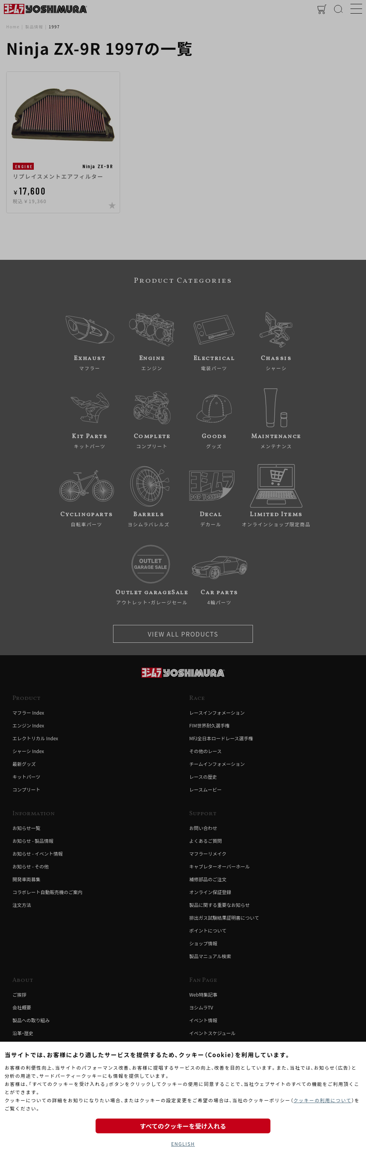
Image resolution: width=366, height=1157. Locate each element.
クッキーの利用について (322, 1100)
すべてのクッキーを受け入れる (183, 1126)
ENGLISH (183, 1143)
